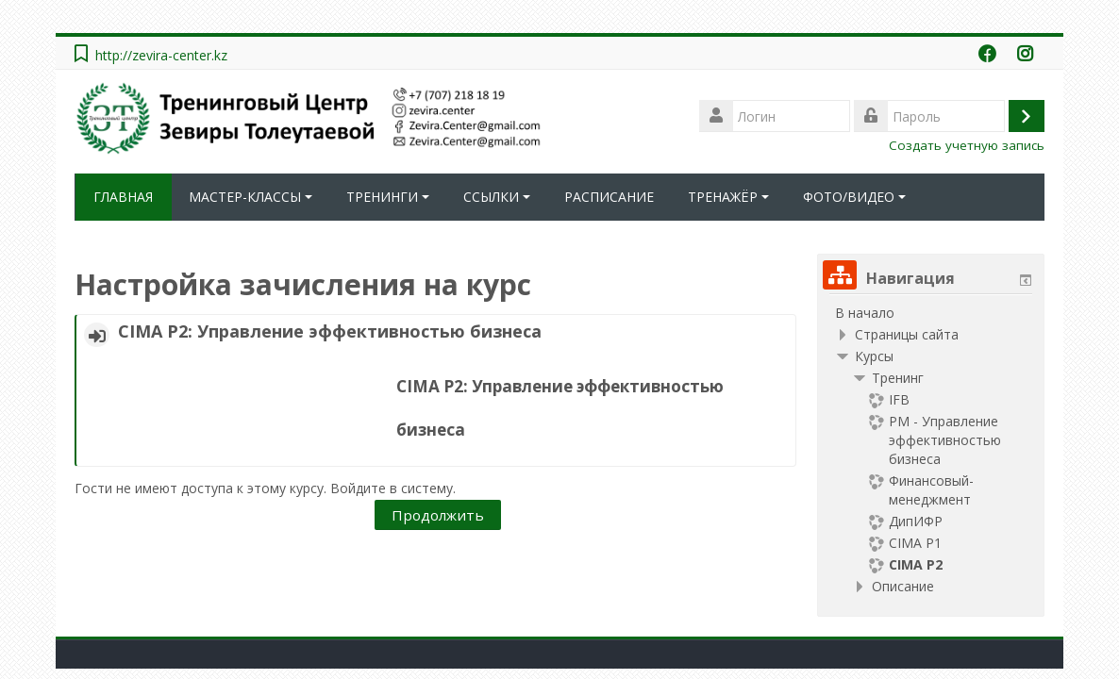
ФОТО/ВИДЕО (854, 197)
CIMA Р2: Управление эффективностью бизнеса (330, 331)
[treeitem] (930, 313)
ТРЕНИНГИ (387, 197)
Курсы (874, 356)
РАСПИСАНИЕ (609, 197)
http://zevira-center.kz (161, 55)
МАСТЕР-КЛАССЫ (250, 197)
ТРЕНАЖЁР (728, 197)
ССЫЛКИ (496, 197)
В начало (864, 313)
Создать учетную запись (966, 145)
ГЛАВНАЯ (123, 197)
